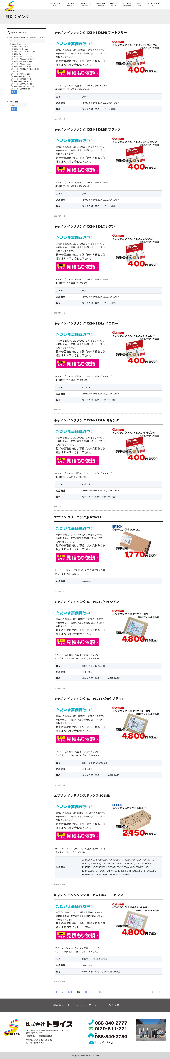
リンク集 (114, 1005)
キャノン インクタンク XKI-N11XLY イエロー (86, 323)
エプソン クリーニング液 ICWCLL (78, 517)
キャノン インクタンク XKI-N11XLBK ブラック (87, 129)
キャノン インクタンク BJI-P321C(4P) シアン (86, 601)
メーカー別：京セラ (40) (21, 79)
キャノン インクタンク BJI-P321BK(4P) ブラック (89, 698)
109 (70, 992)
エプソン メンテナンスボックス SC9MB (82, 795)
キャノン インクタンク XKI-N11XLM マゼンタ (86, 420)
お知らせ (139, 4)
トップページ (55, 4)
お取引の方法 (86, 4)
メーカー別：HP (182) (20, 76)
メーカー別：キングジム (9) (22, 86)
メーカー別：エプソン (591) (22, 59)
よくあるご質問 (153, 4)
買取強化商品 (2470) (18, 44)
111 (86, 992)
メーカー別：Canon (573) (21, 61)
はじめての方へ (70, 4)
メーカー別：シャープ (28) (22, 81)
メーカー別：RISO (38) (20, 89)
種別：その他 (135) (19, 54)
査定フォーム (127, 4)
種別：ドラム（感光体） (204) (23, 51)
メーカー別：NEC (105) (21, 64)
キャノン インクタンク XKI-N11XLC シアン (84, 226)
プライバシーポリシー (86, 1005)
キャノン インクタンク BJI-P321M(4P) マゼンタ (88, 895)
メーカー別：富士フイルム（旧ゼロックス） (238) (26, 70)
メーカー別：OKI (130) (20, 74)
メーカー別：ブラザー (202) (22, 84)
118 (100, 992)
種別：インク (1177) (20, 49)
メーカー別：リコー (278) (21, 56)
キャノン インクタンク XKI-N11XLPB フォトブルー (90, 32)
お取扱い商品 (101, 4)
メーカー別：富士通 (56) (21, 66)
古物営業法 (57, 1005)
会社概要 (113, 4)
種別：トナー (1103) (20, 46)
